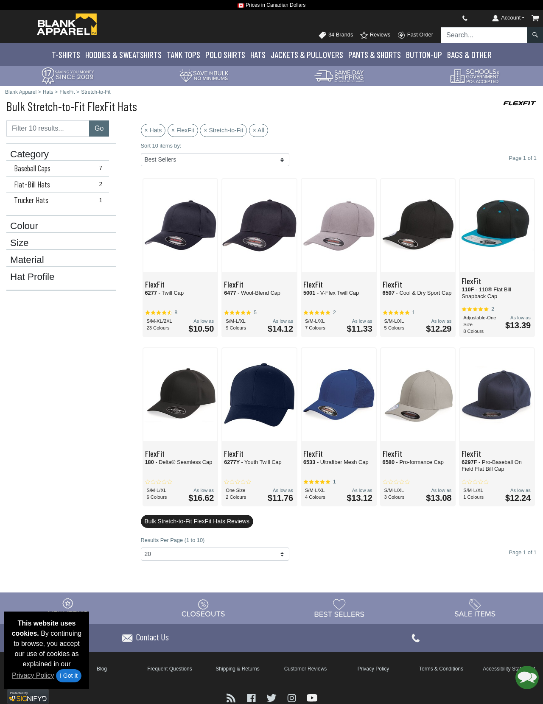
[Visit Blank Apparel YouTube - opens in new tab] (312, 697)
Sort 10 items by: (161, 145)
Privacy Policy (33, 675)
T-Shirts (66, 54)
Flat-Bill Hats (60, 184)
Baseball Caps (60, 168)
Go (99, 128)
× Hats (153, 130)
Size (19, 243)
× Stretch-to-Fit (223, 130)
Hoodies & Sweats (123, 54)
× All (258, 130)
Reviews (375, 35)
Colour (24, 226)
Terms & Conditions (441, 669)
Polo (225, 54)
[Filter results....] (48, 128)
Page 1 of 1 (523, 552)
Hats (258, 54)
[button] (527, 677)
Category (29, 154)
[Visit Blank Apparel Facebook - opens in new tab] (252, 697)
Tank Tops (183, 54)
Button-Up (424, 54)
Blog (102, 669)
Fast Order (415, 35)
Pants (374, 54)
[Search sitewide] (484, 35)
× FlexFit (182, 130)
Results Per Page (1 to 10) (173, 540)
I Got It (69, 675)
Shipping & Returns (237, 669)
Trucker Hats (60, 200)
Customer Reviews (305, 669)
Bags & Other (469, 54)
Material (27, 260)
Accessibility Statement (509, 669)
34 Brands (335, 35)
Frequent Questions (169, 669)
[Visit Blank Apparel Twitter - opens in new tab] (272, 697)
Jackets (307, 54)
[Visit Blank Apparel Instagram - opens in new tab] (293, 697)
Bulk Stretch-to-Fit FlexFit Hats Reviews (197, 521)
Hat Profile (32, 277)
